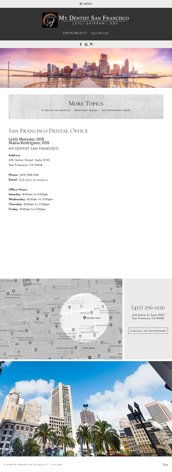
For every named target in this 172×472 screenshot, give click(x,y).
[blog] (91, 44)
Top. (165, 465)
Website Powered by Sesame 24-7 (26, 464)
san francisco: (75, 33)
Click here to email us (33, 179)
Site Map (57, 465)
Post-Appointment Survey (116, 111)
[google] (86, 44)
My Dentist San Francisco (56, 111)
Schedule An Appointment (148, 330)
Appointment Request (86, 111)
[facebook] (81, 44)
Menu (86, 4)
